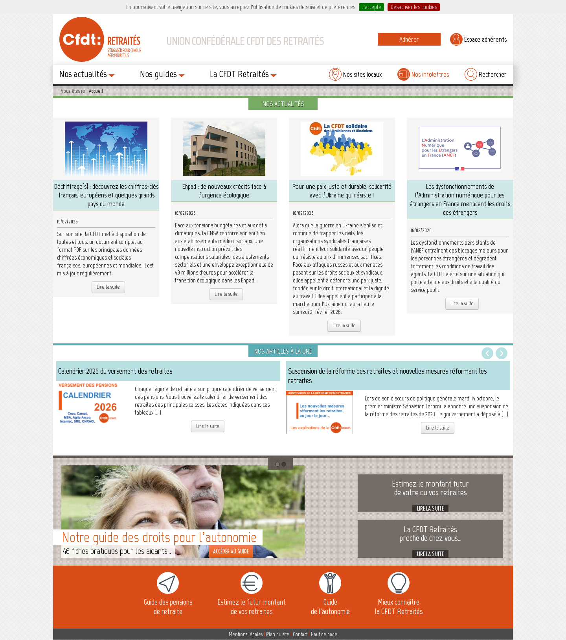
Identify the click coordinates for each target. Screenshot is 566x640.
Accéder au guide (231, 551)
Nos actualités (87, 73)
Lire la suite (108, 287)
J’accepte (371, 7)
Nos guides (162, 73)
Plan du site (277, 634)
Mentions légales (246, 634)
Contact (300, 634)
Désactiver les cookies (414, 7)
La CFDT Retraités (243, 73)
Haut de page (324, 634)
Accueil (96, 91)
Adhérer (409, 39)
